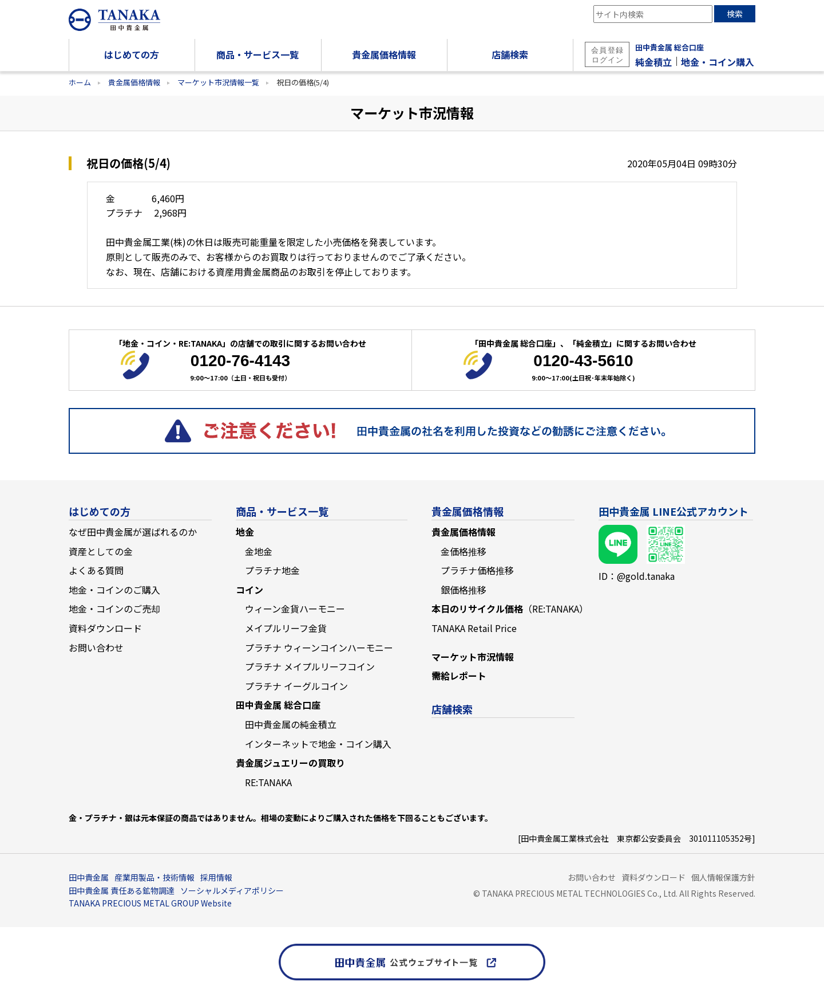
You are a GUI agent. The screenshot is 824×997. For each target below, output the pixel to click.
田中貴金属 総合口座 (669, 47)
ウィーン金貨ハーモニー (295, 608)
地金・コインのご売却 (114, 608)
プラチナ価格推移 (477, 570)
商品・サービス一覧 (282, 511)
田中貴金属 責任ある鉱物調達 (122, 890)
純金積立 (653, 62)
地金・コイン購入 (717, 62)
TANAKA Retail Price (474, 628)
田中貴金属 (89, 877)
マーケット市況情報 (472, 657)
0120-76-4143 (240, 361)
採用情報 (216, 877)
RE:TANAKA (268, 782)
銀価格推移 (463, 589)
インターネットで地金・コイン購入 (318, 744)
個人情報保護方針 (723, 877)
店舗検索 (452, 708)
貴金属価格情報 (134, 82)
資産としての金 (101, 551)
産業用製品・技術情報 (154, 877)
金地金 (258, 551)
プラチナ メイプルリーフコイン (310, 666)
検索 (735, 13)
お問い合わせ (96, 647)
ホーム (80, 82)
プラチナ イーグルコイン (296, 686)
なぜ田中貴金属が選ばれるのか (133, 532)
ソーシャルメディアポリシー (232, 890)
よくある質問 (96, 570)
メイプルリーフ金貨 (286, 628)
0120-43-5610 (583, 361)
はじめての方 (99, 511)
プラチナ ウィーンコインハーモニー (319, 647)
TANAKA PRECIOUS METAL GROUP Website (150, 903)
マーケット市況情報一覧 (218, 82)
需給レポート (458, 675)
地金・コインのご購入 (114, 589)
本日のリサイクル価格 (509, 608)
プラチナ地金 (272, 570)
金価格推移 (463, 551)
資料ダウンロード (105, 628)
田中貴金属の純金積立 (290, 724)
